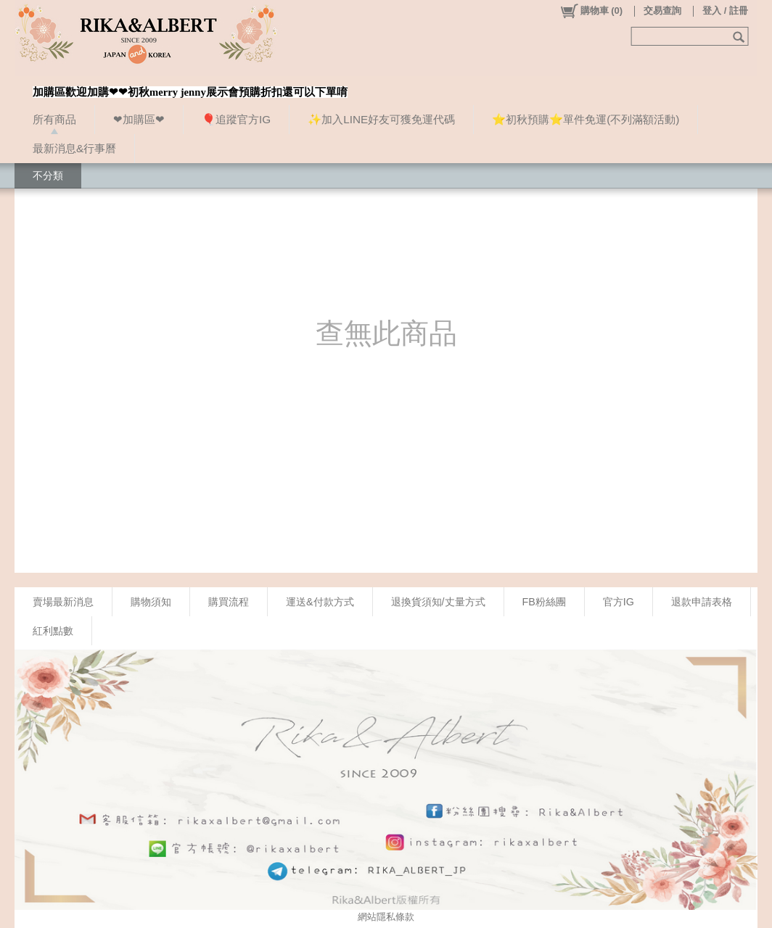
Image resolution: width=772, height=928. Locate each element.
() (591, 11)
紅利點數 (53, 631)
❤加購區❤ (139, 119)
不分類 (48, 175)
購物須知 (151, 602)
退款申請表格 (701, 602)
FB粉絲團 (544, 602)
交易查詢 (662, 10)
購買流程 (228, 602)
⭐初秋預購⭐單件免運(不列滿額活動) (585, 119)
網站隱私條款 (386, 916)
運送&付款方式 (320, 602)
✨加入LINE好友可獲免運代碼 (381, 119)
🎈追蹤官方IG (236, 119)
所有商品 (54, 119)
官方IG (618, 602)
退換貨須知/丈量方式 (438, 602)
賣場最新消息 (63, 602)
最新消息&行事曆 (74, 148)
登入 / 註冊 (725, 10)
